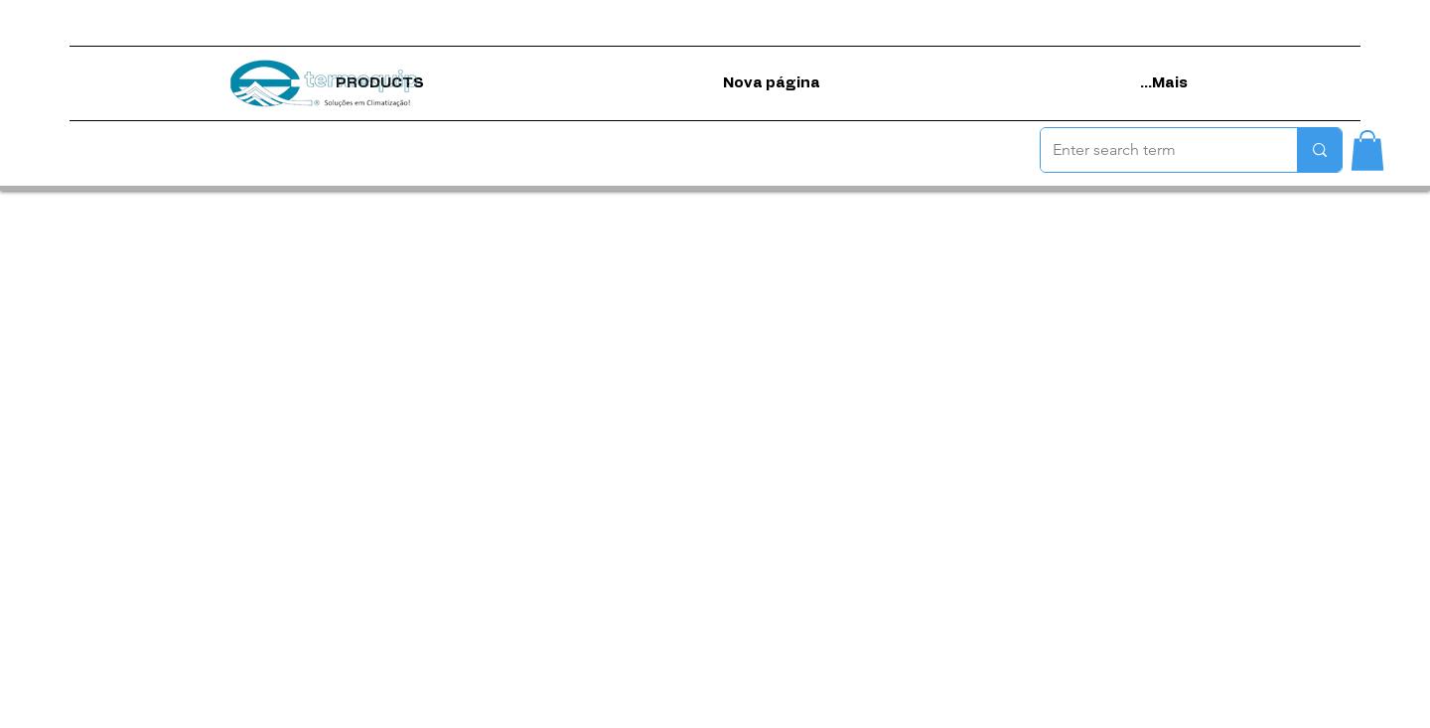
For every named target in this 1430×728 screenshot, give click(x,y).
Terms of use (555, 713)
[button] (1367, 150)
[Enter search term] (1154, 150)
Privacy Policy (646, 713)
